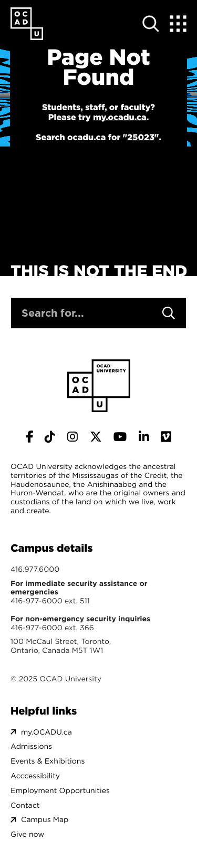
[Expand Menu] (178, 23)
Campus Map (44, 819)
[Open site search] (150, 23)
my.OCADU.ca (46, 732)
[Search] (168, 313)
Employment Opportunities (60, 790)
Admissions (31, 746)
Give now (27, 834)
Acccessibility (35, 775)
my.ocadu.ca (119, 117)
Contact (25, 805)
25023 (140, 137)
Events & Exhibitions (48, 761)
